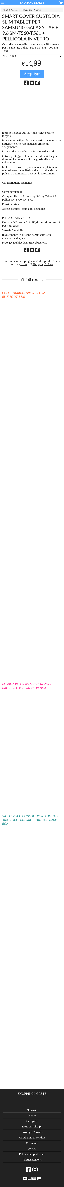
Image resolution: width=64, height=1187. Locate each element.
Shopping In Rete (43, 264)
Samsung (27, 10)
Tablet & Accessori (11, 10)
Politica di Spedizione (32, 1154)
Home (32, 1115)
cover (23, 264)
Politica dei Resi (32, 1159)
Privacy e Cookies (32, 1132)
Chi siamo (32, 1143)
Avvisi (32, 1148)
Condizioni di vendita (32, 1137)
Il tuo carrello (32, 1126)
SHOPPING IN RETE (32, 2)
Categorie (32, 1121)
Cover (38, 10)
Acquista (32, 74)
